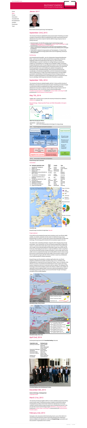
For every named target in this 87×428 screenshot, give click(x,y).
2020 (33, 100)
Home (13, 11)
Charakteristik (15, 18)
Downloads (15, 24)
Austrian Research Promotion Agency (45, 45)
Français (20, 1)
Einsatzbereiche (16, 20)
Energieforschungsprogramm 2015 (38, 44)
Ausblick (14, 22)
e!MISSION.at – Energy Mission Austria (58, 406)
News (13, 13)
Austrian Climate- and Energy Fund (59, 44)
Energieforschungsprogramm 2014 (37, 90)
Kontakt (73, 424)
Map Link (50, 230)
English (17, 1)
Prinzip (13, 15)
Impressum (68, 424)
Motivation (14, 17)
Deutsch (13, 1)
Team (13, 26)
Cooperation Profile (34, 394)
